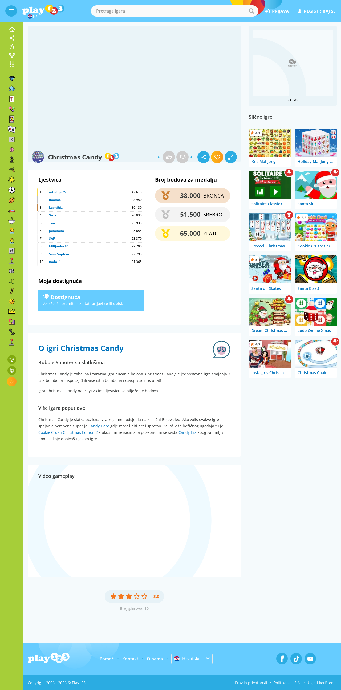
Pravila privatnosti (251, 682)
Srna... (54, 215)
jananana (56, 230)
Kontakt (130, 659)
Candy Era (187, 432)
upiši (117, 303)
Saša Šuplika (59, 254)
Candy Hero (98, 425)
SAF (52, 238)
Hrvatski (186, 658)
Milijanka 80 (58, 246)
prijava (277, 11)
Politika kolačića (288, 682)
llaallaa (55, 200)
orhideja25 (57, 192)
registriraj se (317, 11)
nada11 (55, 261)
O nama (155, 659)
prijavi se (100, 303)
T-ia (52, 223)
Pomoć (107, 659)
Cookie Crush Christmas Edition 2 (68, 432)
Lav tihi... (56, 207)
